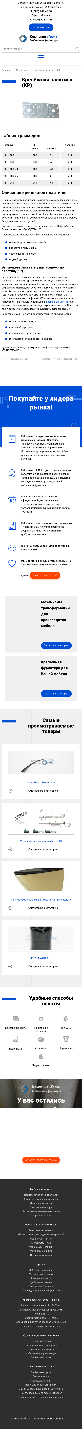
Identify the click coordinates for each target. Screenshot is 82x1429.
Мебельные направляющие (41, 1353)
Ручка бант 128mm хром (41, 782)
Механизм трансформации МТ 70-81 (41, 841)
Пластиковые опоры (41, 1207)
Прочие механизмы (41, 1255)
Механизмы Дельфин (41, 1247)
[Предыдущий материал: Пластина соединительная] (15, 359)
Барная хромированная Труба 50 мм (41, 1305)
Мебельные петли (41, 1357)
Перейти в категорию (56, 645)
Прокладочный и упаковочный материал (41, 1397)
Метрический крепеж (41, 1274)
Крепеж (41, 1264)
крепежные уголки (57, 301)
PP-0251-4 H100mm (41, 958)
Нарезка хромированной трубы (41, 1318)
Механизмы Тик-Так (41, 1238)
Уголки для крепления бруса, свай (41, 1290)
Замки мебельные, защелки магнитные (41, 1389)
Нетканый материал (41, 1341)
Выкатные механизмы (41, 1230)
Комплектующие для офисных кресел (41, 1393)
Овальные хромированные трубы (41, 1326)
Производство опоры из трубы (41, 1195)
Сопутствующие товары (41, 1366)
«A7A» (67, 1418)
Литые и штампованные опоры (41, 1199)
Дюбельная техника (41, 1282)
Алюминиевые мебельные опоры (41, 1211)
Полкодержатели (41, 1380)
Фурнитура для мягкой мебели (41, 1335)
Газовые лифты (41, 1376)
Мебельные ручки (41, 1372)
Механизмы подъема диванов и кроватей (41, 1234)
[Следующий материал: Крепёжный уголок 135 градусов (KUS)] (61, 359)
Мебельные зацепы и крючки (41, 1384)
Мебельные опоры (41, 1189)
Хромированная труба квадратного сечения (41, 1322)
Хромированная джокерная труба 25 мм (41, 1309)
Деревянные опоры (41, 1203)
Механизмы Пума (41, 1242)
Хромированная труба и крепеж (41, 1299)
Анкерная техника (41, 1278)
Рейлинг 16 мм (41, 1313)
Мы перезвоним (41, 27)
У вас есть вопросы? (45, 575)
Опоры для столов (41, 1215)
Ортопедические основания (41, 1345)
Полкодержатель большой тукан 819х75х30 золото (41, 899)
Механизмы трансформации (41, 1224)
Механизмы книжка (41, 1251)
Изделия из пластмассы (41, 1349)
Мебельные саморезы (41, 1270)
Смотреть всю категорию (43, 790)
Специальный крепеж (41, 1286)
